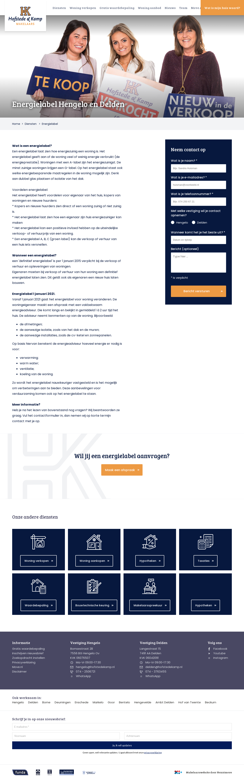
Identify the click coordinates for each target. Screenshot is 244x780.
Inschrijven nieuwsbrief (28, 653)
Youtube (217, 653)
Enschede (82, 702)
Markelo (98, 702)
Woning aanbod (149, 8)
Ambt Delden (164, 702)
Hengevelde (142, 702)
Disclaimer (19, 671)
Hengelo (18, 702)
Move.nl (197, 8)
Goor (111, 702)
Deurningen (63, 702)
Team (183, 8)
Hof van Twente (189, 702)
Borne (46, 702)
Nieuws (170, 8)
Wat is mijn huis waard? (222, 8)
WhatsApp (80, 676)
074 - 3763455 (153, 671)
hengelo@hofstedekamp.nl (92, 667)
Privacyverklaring (23, 662)
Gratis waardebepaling (117, 8)
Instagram (218, 658)
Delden (33, 702)
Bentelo (124, 702)
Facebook (217, 649)
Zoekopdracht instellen (28, 658)
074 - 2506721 (82, 671)
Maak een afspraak (120, 470)
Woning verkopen (82, 8)
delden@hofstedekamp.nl (161, 667)
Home (16, 124)
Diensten (59, 8)
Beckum (210, 702)
